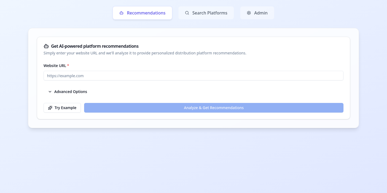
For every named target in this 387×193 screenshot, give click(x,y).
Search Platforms (206, 13)
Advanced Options (67, 91)
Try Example (62, 107)
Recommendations (142, 13)
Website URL (56, 65)
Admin (257, 13)
